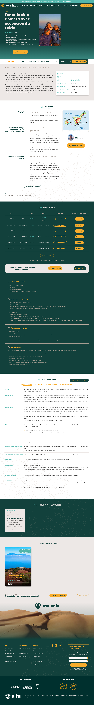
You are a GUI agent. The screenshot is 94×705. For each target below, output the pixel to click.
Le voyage (11, 61)
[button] (75, 80)
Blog (57, 5)
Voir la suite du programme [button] (32, 186)
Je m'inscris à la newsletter (78, 665)
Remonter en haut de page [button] (46, 590)
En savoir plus (68, 1)
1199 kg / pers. (74, 92)
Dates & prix (32, 61)
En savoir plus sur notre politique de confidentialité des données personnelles (78, 669)
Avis (55, 61)
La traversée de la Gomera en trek (16, 576)
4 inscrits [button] (43, 220)
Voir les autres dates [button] (46, 255)
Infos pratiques (45, 61)
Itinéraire (21, 61)
